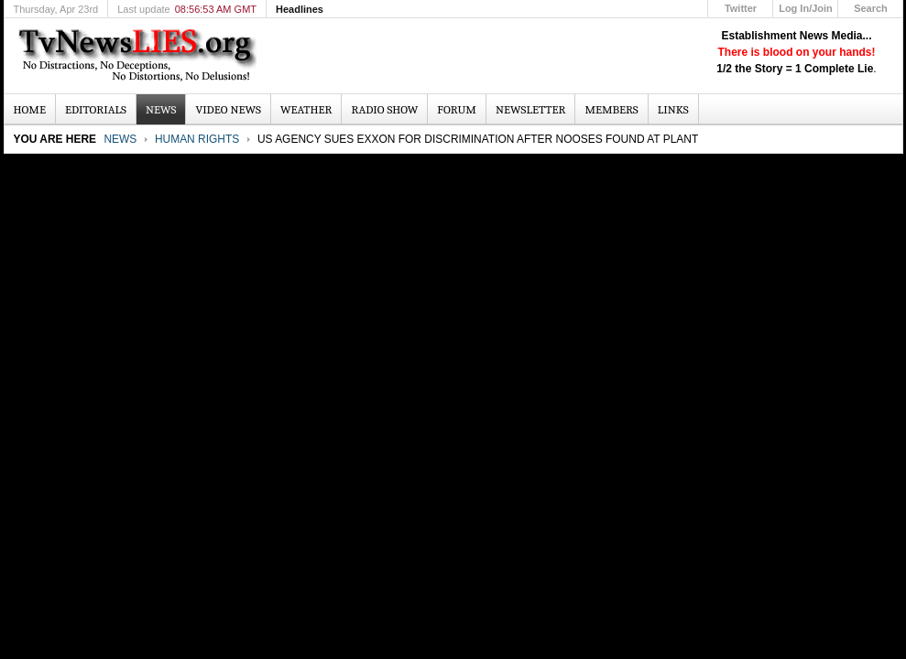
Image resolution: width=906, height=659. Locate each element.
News (120, 139)
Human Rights (197, 139)
